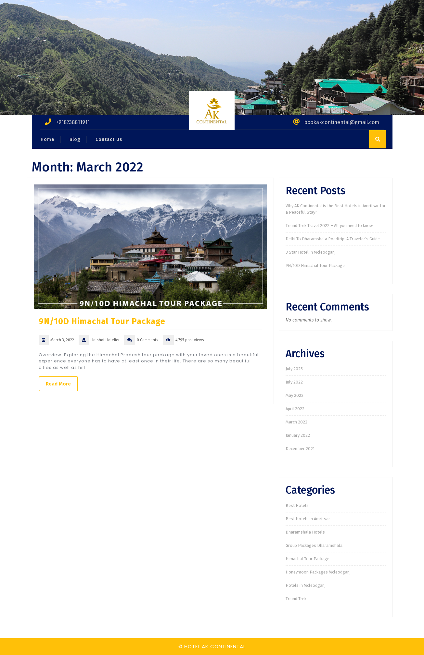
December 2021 (300, 448)
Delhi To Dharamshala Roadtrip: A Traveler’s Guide (333, 238)
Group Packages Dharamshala (314, 545)
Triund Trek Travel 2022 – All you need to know (329, 225)
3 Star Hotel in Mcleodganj (311, 252)
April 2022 (295, 408)
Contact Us (109, 139)
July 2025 (294, 368)
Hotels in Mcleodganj (306, 585)
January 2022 (298, 435)
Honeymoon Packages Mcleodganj (318, 572)
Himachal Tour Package (307, 558)
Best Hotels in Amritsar (308, 518)
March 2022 (296, 422)
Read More (58, 384)
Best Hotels (297, 505)
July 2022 (294, 382)
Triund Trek (296, 598)
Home (47, 139)
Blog (75, 139)
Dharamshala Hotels (305, 532)
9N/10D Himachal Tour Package (102, 321)
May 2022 (294, 395)
